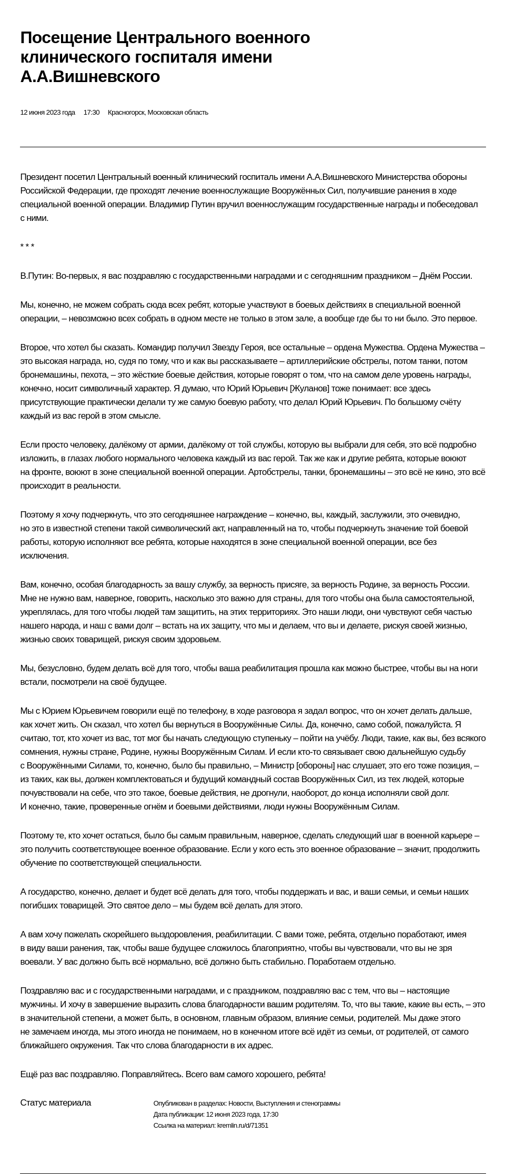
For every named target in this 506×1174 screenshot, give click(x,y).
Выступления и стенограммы (298, 1103)
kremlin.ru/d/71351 (242, 1125)
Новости (240, 1103)
